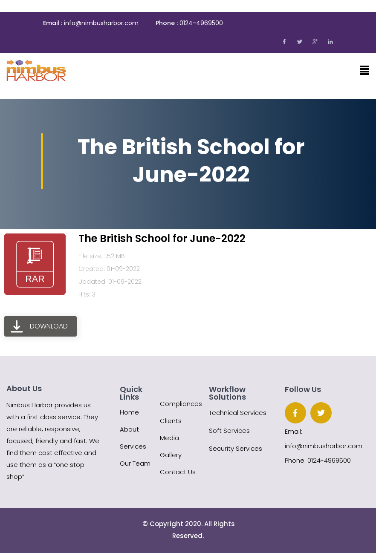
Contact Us (178, 471)
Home (129, 412)
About (129, 429)
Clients (171, 420)
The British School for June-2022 (162, 238)
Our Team (135, 463)
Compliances (181, 403)
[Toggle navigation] (364, 70)
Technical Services (237, 412)
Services (133, 446)
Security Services (235, 448)
